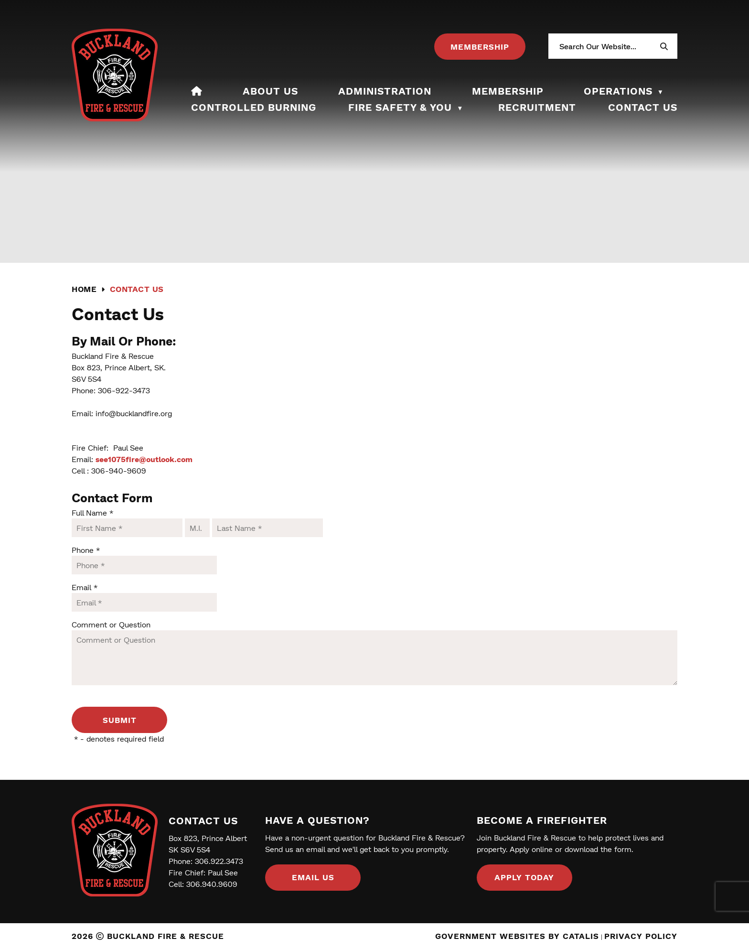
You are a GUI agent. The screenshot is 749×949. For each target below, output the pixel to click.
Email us (313, 877)
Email (84, 587)
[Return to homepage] (91, 289)
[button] (663, 46)
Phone (86, 550)
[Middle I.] (197, 527)
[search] (608, 46)
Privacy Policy (640, 935)
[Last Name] (267, 527)
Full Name (92, 512)
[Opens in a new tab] (479, 46)
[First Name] (127, 527)
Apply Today (524, 877)
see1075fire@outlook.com (144, 459)
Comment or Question (111, 624)
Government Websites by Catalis (517, 935)
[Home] (197, 91)
